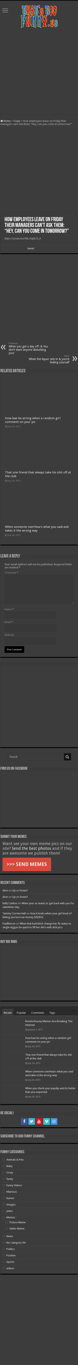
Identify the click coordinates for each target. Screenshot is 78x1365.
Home (5, 120)
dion (5, 890)
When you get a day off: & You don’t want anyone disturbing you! (30, 348)
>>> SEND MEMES (27, 864)
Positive (11, 1255)
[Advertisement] (39, 71)
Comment (11, 572)
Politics (10, 1249)
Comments (37, 1012)
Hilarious (11, 1191)
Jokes (9, 1211)
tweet (31, 248)
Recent (8, 1012)
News (9, 1236)
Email (9, 622)
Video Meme (17, 1228)
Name (9, 609)
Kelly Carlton (9, 903)
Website (9, 634)
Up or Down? (20, 890)
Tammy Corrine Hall (14, 913)
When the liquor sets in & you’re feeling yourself (48, 359)
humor (10, 1198)
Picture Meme (18, 1222)
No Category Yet (16, 1242)
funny (9, 1178)
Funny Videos (14, 1185)
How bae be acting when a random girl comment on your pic (32, 420)
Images (11, 1204)
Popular (21, 1012)
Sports (10, 1261)
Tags (52, 1012)
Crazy (16, 120)
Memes (10, 1217)
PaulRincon (8, 923)
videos (10, 1268)
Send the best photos (31, 848)
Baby (9, 1166)
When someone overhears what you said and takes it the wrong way (36, 528)
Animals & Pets (15, 1159)
